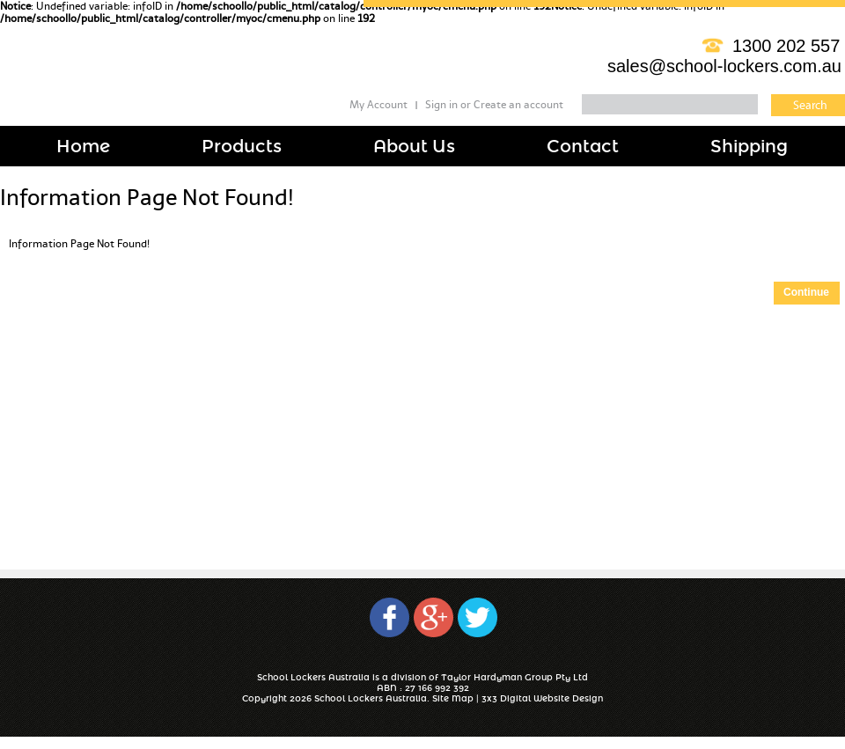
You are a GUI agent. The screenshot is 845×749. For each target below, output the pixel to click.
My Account (378, 105)
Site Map (453, 699)
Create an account (518, 105)
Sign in (441, 105)
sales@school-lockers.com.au (724, 66)
